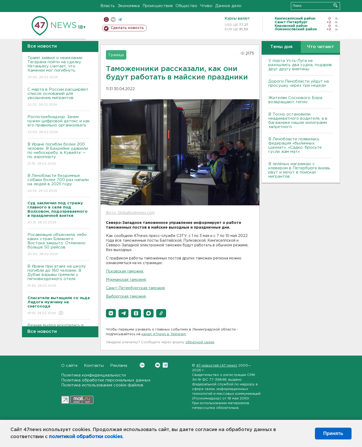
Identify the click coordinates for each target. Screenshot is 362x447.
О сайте (69, 365)
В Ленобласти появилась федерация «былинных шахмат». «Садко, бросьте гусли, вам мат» (295, 145)
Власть (107, 6)
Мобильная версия (106, 19)
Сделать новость (127, 28)
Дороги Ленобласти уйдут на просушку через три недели (298, 83)
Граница (116, 55)
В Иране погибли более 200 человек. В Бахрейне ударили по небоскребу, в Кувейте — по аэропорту (58, 154)
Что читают (320, 47)
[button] (111, 313)
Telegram (165, 365)
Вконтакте (142, 365)
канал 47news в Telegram (164, 334)
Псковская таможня (124, 271)
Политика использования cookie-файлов (102, 385)
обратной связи (199, 342)
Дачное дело (228, 6)
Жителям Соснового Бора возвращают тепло (295, 100)
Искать (335, 5)
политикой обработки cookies (85, 437)
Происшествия (158, 6)
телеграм (119, 19)
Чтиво (206, 6)
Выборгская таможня (126, 296)
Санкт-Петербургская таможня (135, 288)
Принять (333, 433)
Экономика (129, 6)
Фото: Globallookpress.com (130, 212)
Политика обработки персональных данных (106, 380)
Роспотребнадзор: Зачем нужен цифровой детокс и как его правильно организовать (58, 124)
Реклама (118, 365)
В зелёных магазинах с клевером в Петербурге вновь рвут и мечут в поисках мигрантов (299, 170)
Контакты (94, 365)
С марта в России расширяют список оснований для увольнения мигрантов (58, 97)
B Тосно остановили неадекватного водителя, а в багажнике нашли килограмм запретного (297, 121)
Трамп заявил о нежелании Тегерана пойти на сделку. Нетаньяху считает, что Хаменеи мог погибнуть (58, 67)
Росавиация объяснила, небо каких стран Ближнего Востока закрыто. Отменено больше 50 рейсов (58, 244)
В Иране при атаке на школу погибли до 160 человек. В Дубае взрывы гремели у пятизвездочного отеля (58, 276)
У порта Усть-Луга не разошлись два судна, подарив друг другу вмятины (300, 65)
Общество (186, 6)
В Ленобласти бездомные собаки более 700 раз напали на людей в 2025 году (58, 183)
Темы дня (281, 47)
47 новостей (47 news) (216, 365)
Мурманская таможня (126, 279)
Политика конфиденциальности (93, 375)
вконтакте (113, 19)
